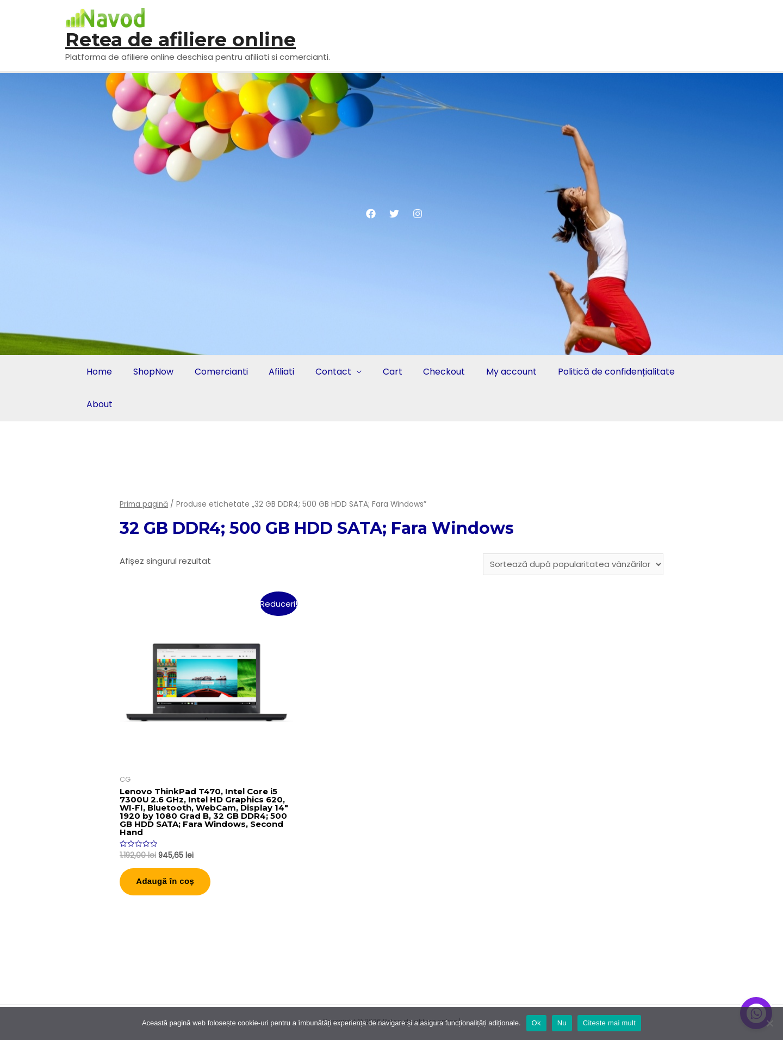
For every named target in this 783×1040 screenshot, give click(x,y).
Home (98, 371)
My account (500, 371)
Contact (327, 371)
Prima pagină (144, 504)
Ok (536, 1023)
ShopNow (151, 371)
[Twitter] (394, 214)
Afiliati (276, 371)
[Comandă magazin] (573, 564)
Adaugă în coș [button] (166, 882)
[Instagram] (417, 214)
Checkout (435, 371)
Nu (562, 1023)
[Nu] (769, 1023)
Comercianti (217, 371)
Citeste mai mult (609, 1023)
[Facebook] (371, 214)
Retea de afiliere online (180, 39)
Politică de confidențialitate (603, 371)
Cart (384, 371)
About (99, 404)
